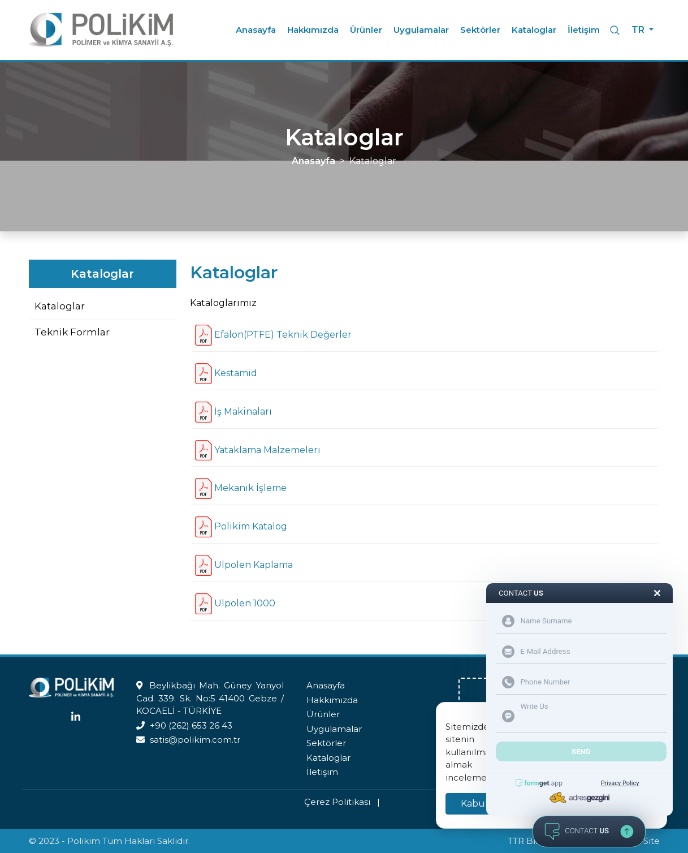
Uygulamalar (421, 29)
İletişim (584, 29)
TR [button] (639, 29)
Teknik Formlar (72, 332)
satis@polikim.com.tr (195, 739)
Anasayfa (256, 29)
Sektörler (480, 29)
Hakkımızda (313, 29)
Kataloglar (534, 29)
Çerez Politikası (337, 801)
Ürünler (366, 29)
